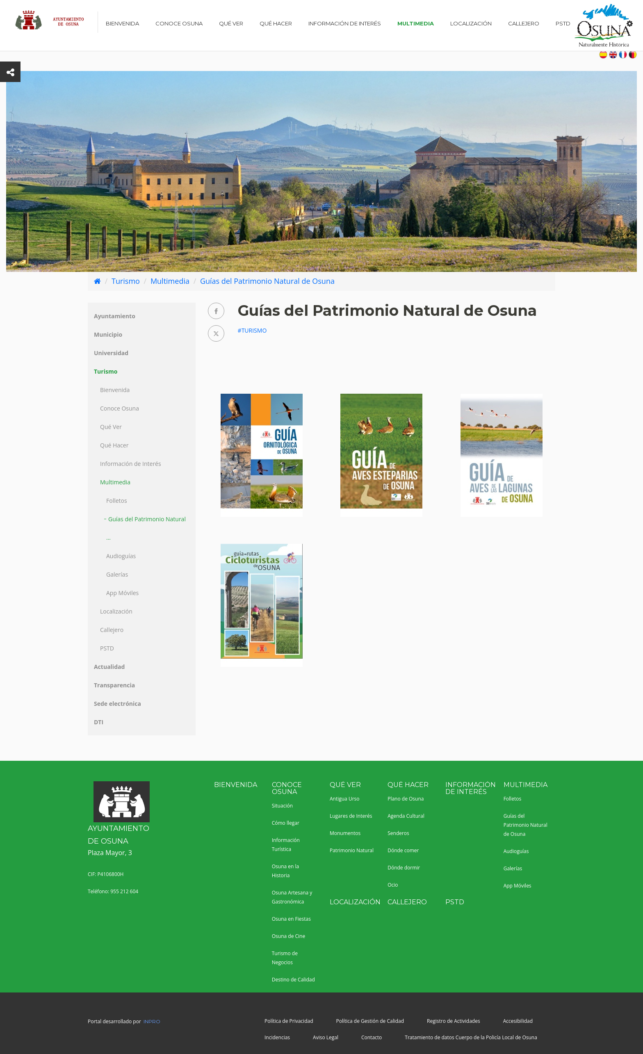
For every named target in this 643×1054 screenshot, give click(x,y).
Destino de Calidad (293, 979)
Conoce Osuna (179, 23)
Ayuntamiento (114, 316)
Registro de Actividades (453, 1020)
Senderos (398, 833)
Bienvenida (122, 23)
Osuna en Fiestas (291, 918)
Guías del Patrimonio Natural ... (146, 528)
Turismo (126, 281)
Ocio (393, 884)
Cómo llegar (285, 822)
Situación (282, 805)
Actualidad (109, 667)
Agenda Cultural (406, 815)
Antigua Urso (345, 798)
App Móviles (122, 593)
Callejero (523, 23)
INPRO (152, 1021)
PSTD (563, 23)
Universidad (111, 353)
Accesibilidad (518, 1020)
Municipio (108, 334)
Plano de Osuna (406, 798)
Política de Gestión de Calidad (370, 1020)
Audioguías (121, 556)
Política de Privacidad (288, 1020)
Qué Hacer (276, 23)
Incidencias (277, 1037)
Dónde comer (403, 850)
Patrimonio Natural (352, 850)
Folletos (116, 500)
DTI (98, 722)
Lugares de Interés (351, 815)
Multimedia (415, 23)
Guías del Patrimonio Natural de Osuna (267, 281)
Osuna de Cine (288, 936)
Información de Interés (344, 23)
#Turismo (252, 330)
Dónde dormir (404, 867)
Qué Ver (231, 23)
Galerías (117, 574)
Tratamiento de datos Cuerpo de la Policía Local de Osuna (471, 1037)
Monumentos (345, 833)
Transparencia (114, 685)
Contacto (371, 1037)
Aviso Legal (325, 1037)
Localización (471, 23)
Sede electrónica (117, 703)
